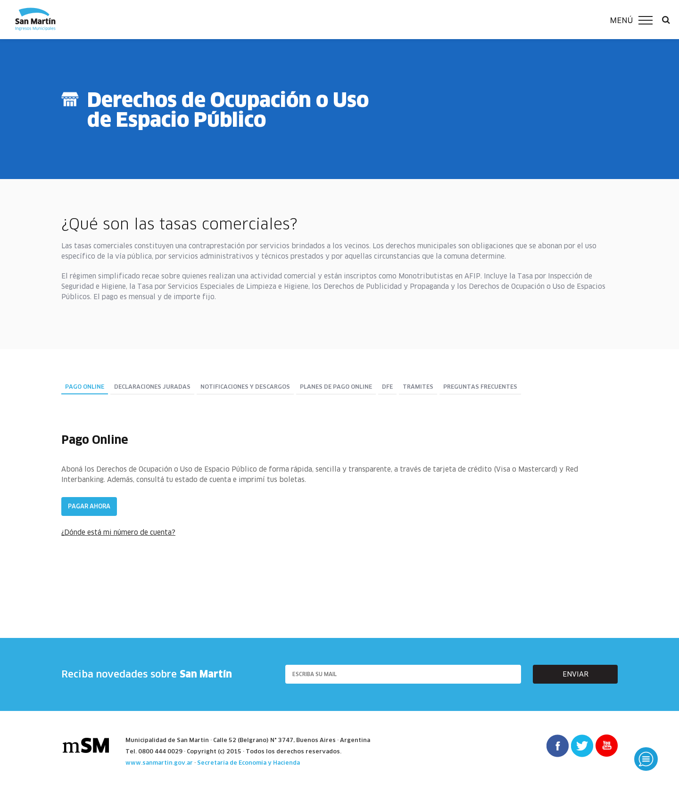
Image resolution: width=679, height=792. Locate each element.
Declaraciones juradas (152, 387)
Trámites (418, 387)
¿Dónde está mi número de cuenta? (118, 532)
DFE (387, 387)
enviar (575, 674)
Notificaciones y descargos (245, 387)
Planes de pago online (336, 387)
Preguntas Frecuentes (480, 387)
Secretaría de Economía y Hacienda (248, 762)
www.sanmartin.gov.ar (159, 762)
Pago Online (84, 387)
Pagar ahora (89, 506)
